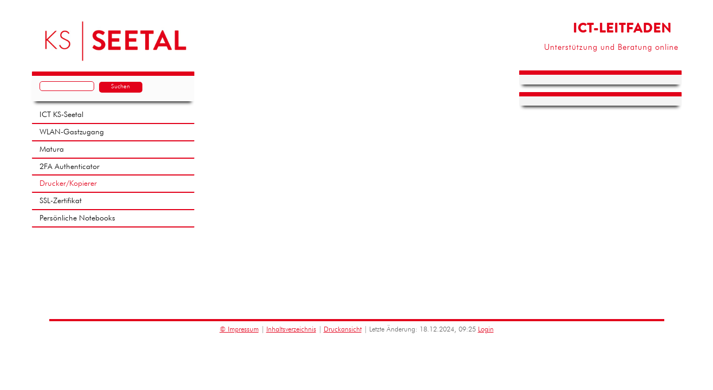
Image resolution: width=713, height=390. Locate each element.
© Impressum (239, 329)
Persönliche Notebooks (77, 218)
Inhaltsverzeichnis (291, 329)
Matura (52, 149)
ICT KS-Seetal (61, 115)
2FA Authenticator (70, 167)
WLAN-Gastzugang (72, 132)
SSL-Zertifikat (61, 201)
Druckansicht (343, 329)
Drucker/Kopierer (68, 183)
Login (486, 329)
